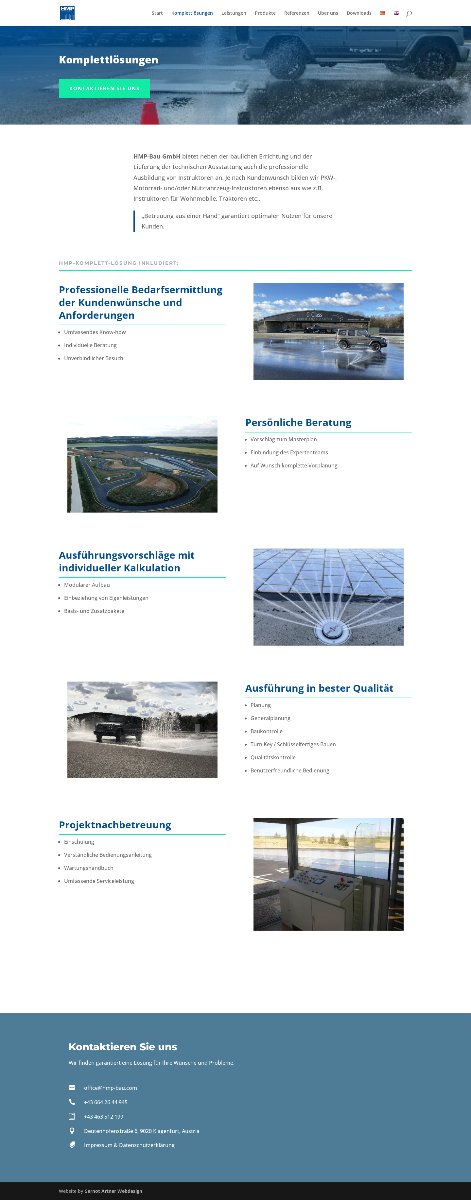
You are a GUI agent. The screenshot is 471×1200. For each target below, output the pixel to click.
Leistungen (233, 13)
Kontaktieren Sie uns (104, 88)
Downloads (359, 13)
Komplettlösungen (192, 13)
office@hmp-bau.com (110, 1087)
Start (157, 13)
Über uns (328, 13)
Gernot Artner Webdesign (113, 1191)
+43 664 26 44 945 (106, 1102)
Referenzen (296, 13)
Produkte (265, 13)
